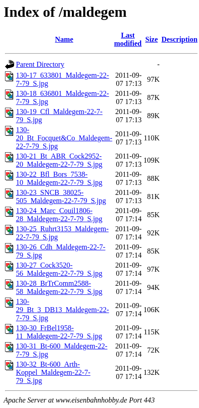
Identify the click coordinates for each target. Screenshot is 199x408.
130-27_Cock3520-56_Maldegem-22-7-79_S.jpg (59, 269)
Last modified (128, 39)
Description (180, 39)
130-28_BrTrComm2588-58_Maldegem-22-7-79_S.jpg (59, 287)
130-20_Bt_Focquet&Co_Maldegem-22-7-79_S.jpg (64, 138)
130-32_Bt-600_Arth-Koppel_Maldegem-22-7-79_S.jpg (53, 372)
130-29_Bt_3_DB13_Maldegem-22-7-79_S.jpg (62, 310)
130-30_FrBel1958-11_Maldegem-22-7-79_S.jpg (59, 332)
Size (151, 39)
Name (64, 39)
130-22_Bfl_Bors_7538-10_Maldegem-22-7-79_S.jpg (59, 178)
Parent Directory (40, 64)
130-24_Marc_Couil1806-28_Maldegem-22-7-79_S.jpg (59, 215)
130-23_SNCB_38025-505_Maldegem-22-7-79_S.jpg (61, 196)
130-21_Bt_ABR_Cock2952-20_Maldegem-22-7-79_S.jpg (59, 160)
